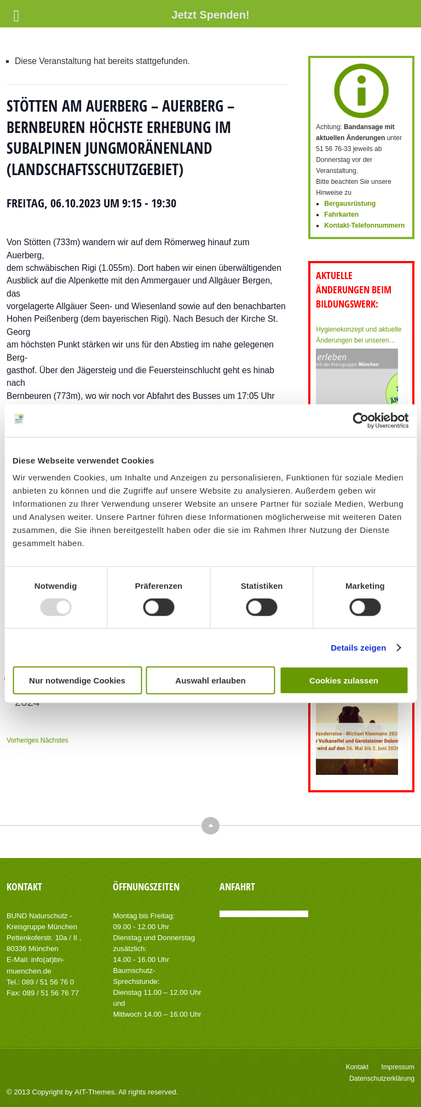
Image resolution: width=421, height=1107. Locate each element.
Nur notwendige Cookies (77, 680)
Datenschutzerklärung (382, 1077)
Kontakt (358, 1066)
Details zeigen (358, 647)
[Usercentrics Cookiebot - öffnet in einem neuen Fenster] (360, 420)
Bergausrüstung (349, 203)
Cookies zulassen (343, 680)
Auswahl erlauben (210, 680)
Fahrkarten (341, 214)
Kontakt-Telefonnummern (363, 225)
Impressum (398, 1066)
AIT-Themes (93, 1090)
